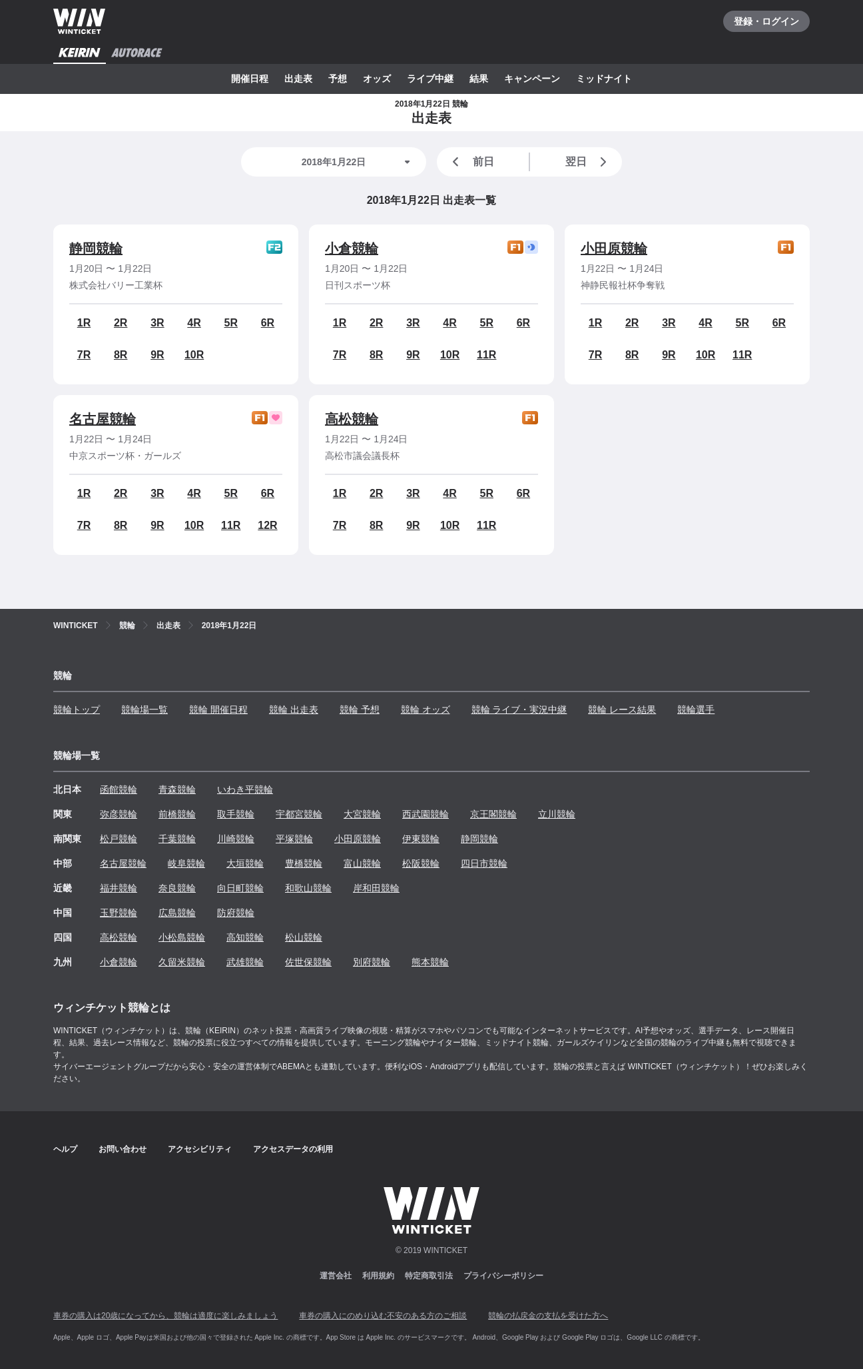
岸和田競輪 (376, 888)
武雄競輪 (245, 962)
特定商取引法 (429, 1275)
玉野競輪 (118, 912)
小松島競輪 (181, 937)
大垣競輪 (245, 863)
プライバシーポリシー (503, 1275)
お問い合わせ (122, 1149)
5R (231, 322)
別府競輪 (371, 962)
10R (194, 354)
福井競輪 (118, 888)
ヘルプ (65, 1149)
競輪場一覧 (144, 709)
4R (193, 322)
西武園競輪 (425, 814)
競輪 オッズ (425, 709)
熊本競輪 (430, 962)
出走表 (298, 78)
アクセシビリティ (200, 1149)
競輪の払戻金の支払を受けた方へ (548, 1315)
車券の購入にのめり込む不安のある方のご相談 (383, 1315)
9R (157, 354)
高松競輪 (351, 419)
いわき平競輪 (245, 789)
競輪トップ (76, 709)
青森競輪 (177, 789)
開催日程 (249, 78)
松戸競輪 (118, 838)
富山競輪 (362, 863)
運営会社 (336, 1275)
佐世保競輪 (308, 962)
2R (120, 322)
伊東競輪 (420, 838)
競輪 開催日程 (218, 709)
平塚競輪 (294, 838)
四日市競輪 (484, 863)
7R (84, 354)
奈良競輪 (177, 888)
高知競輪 (245, 937)
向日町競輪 (240, 888)
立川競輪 (556, 814)
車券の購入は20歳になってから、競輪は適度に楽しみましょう (165, 1315)
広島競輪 (177, 912)
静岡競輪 (96, 248)
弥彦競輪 (118, 814)
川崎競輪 (235, 838)
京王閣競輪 (493, 814)
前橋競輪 (177, 814)
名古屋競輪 (102, 419)
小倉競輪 (351, 248)
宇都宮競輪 (299, 814)
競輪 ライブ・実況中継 (519, 709)
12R (267, 525)
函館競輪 (118, 789)
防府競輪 (235, 912)
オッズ (377, 78)
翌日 (588, 162)
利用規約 (378, 1275)
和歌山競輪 (308, 888)
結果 (478, 78)
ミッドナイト (604, 78)
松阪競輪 (420, 863)
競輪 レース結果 (622, 709)
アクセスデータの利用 (293, 1149)
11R (486, 354)
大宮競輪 (362, 814)
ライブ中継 (430, 78)
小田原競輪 (614, 248)
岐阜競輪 (186, 863)
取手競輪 (235, 814)
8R (120, 354)
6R (267, 322)
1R (84, 322)
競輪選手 (696, 709)
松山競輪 (303, 937)
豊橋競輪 (303, 863)
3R (157, 322)
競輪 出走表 (293, 709)
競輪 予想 (360, 709)
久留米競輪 (181, 962)
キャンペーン (532, 78)
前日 (470, 162)
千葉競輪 (177, 838)
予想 (337, 78)
